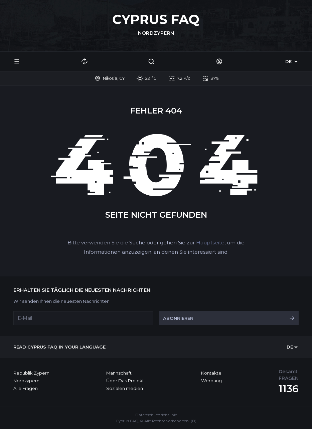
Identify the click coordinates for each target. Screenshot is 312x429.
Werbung (211, 380)
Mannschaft (119, 373)
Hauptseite (210, 242)
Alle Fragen (25, 388)
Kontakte (211, 373)
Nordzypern (26, 380)
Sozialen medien (124, 388)
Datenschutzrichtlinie (156, 415)
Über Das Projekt (125, 380)
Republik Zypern (31, 373)
